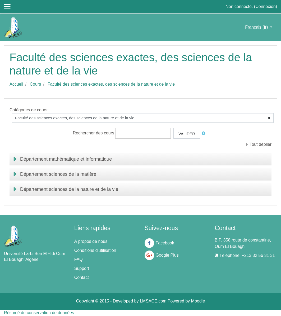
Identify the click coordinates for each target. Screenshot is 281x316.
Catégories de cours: (29, 110)
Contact (81, 277)
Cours (35, 84)
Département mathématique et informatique (66, 159)
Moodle (198, 301)
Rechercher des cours (93, 133)
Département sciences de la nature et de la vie (69, 189)
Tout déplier (260, 144)
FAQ (78, 259)
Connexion (265, 6)
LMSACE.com (153, 301)
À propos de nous (90, 241)
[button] (204, 133)
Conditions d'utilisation (95, 250)
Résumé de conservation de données (39, 312)
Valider (186, 133)
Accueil (16, 84)
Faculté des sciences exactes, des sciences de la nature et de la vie (111, 84)
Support (81, 268)
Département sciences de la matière (58, 174)
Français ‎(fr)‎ (257, 27)
